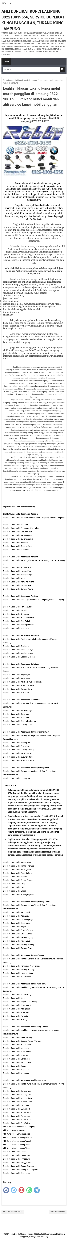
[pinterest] (21, 1190)
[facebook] (6, 1190)
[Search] (31, 69)
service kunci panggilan (25, 490)
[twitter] (14, 1190)
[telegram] (37, 1190)
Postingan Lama (58, 1212)
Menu (6, 62)
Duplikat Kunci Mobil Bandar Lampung (19, 507)
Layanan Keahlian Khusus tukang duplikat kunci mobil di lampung (34, 117)
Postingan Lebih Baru (12, 1212)
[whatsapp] (29, 1190)
